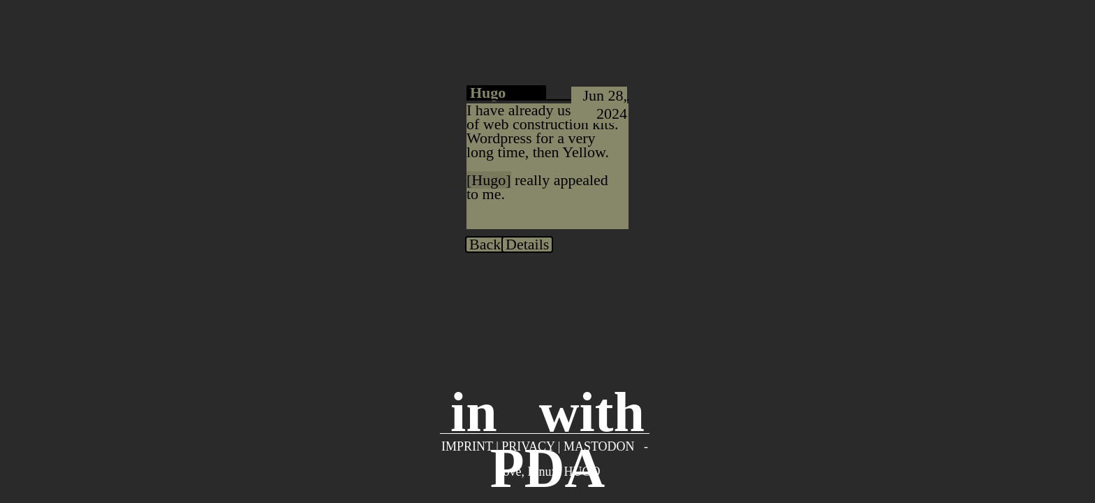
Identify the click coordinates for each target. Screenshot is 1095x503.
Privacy (527, 446)
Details (527, 244)
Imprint (467, 446)
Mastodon (599, 446)
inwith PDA (547, 401)
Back (485, 244)
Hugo (488, 180)
